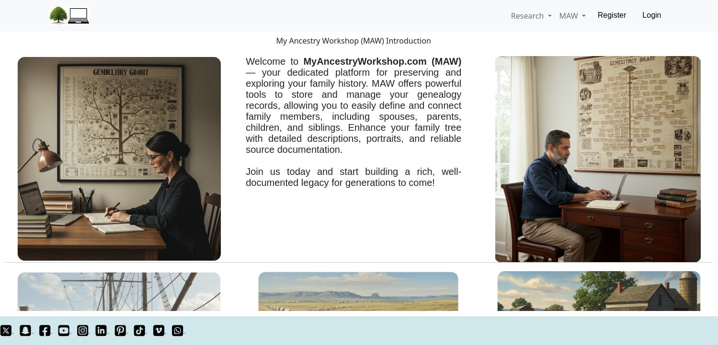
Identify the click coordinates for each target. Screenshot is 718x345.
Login (651, 15)
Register (612, 15)
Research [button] (528, 16)
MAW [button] (569, 16)
